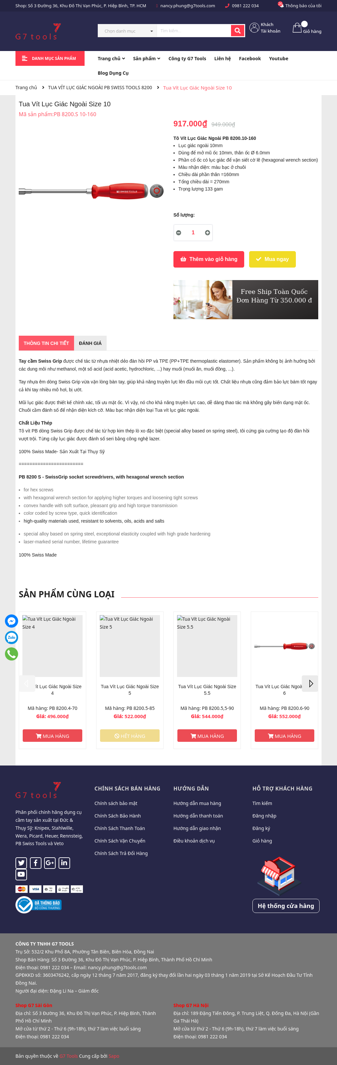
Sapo (114, 1056)
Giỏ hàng (262, 841)
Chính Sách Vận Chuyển (119, 841)
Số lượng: (184, 215)
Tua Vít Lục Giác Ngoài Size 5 (130, 690)
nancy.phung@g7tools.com (188, 6)
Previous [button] (27, 683)
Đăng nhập (264, 816)
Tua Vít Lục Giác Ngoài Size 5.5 (207, 690)
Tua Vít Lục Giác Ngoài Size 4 (52, 690)
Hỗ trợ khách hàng (282, 788)
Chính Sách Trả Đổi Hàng (121, 853)
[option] (52, 680)
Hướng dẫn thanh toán (198, 816)
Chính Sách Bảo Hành (117, 816)
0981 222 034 (245, 6)
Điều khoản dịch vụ (194, 841)
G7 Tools (69, 1056)
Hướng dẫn (191, 788)
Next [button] (310, 683)
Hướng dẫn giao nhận (197, 828)
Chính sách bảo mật (115, 803)
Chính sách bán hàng (127, 788)
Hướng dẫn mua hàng (197, 803)
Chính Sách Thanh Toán (119, 828)
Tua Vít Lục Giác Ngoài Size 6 (284, 690)
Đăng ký (261, 828)
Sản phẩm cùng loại (67, 594)
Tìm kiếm (262, 803)
